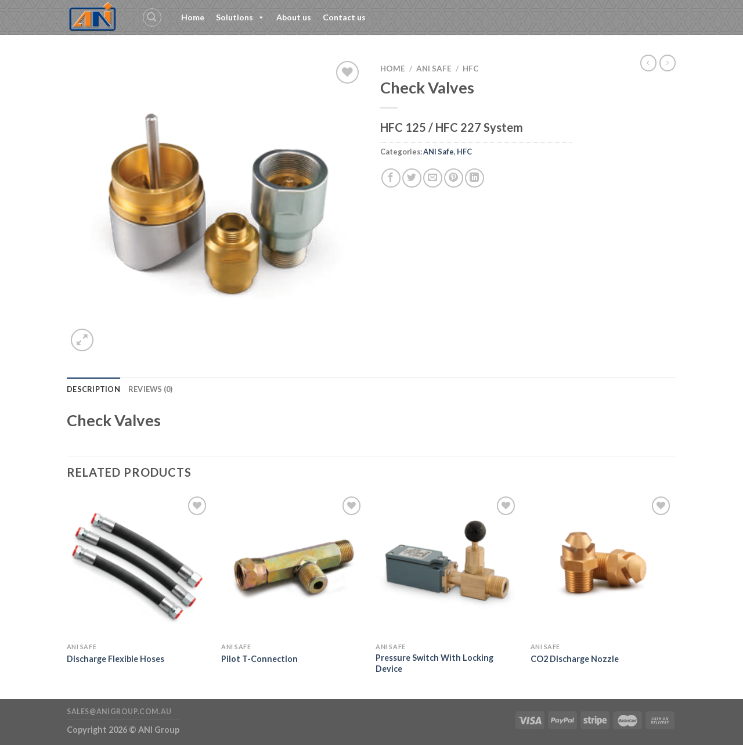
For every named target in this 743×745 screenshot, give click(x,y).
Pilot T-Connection (259, 659)
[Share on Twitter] (411, 178)
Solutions (240, 17)
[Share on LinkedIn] (474, 178)
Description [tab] (93, 389)
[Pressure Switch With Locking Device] (447, 565)
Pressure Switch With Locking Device (434, 663)
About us (293, 17)
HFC (471, 68)
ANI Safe (434, 68)
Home (192, 17)
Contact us (344, 17)
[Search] (152, 17)
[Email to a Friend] (432, 178)
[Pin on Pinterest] (453, 178)
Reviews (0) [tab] (150, 389)
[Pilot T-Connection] (293, 565)
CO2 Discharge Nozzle (575, 659)
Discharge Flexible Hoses (115, 659)
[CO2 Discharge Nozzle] (602, 565)
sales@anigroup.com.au (119, 711)
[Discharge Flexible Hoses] (138, 565)
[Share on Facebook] (391, 178)
